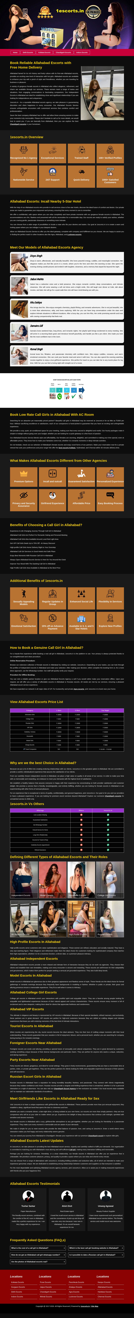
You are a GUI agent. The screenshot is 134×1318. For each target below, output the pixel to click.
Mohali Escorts (46, 1297)
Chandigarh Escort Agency (65, 1089)
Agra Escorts (74, 1292)
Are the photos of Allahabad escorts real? (29, 1262)
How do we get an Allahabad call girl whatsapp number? (35, 1255)
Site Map (94, 1306)
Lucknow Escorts (76, 1297)
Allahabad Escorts (105, 1287)
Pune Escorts (45, 1282)
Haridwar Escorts (105, 1292)
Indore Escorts (82, 52)
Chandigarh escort (95, 1136)
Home (15, 52)
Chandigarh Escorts (63, 52)
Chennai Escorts (104, 1297)
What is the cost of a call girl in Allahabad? (29, 1248)
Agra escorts (79, 689)
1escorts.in (85, 1306)
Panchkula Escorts (76, 1282)
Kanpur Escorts (104, 1282)
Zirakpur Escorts (75, 1287)
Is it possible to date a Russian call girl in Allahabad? (92, 1255)
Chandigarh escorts (18, 124)
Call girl (72, 1150)
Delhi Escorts (28, 52)
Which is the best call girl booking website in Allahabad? (94, 1248)
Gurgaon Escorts (18, 1287)
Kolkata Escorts (44, 52)
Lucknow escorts (74, 234)
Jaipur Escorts (46, 1287)
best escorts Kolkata (67, 448)
